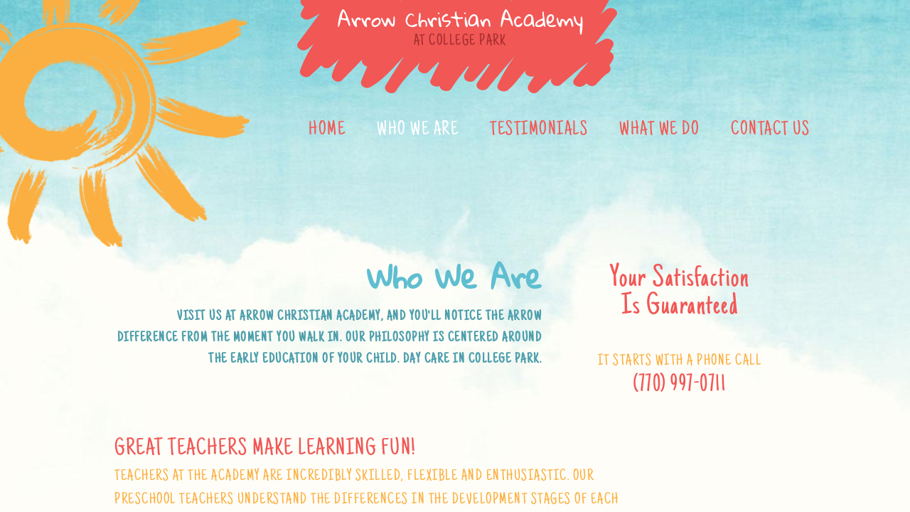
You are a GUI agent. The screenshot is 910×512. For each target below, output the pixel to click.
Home (327, 130)
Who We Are (418, 130)
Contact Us (770, 130)
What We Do (659, 130)
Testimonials (539, 130)
